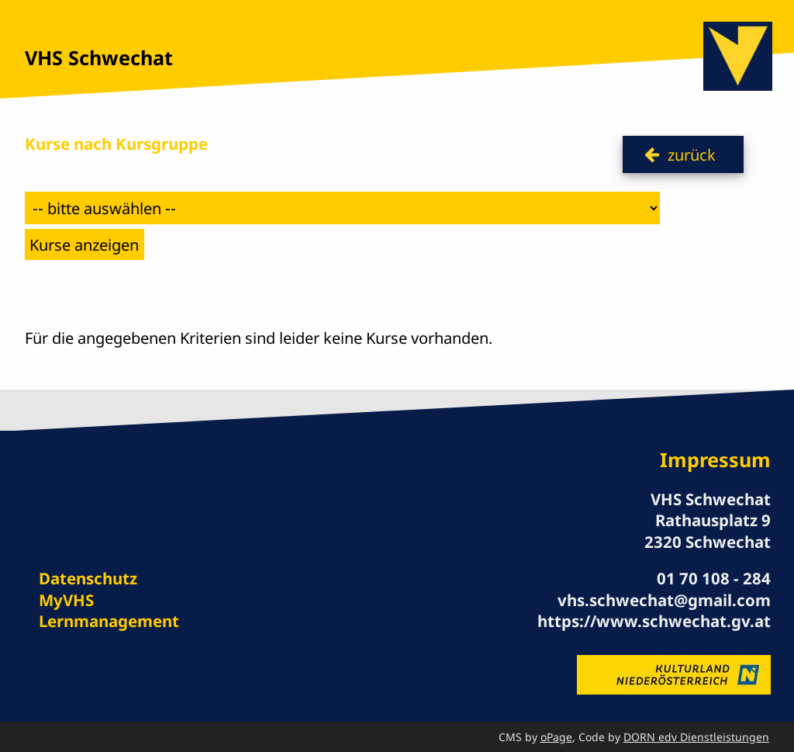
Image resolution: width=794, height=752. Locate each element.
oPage (556, 736)
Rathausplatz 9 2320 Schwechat (707, 530)
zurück (692, 154)
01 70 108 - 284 (714, 578)
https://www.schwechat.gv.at (654, 621)
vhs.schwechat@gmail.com (664, 600)
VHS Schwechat (99, 57)
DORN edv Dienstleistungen (696, 736)
